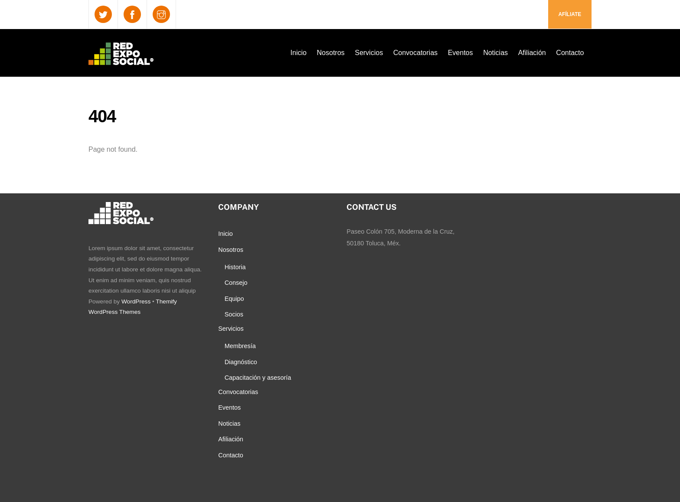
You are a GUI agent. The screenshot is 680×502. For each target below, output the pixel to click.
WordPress (135, 301)
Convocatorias (415, 52)
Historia (235, 267)
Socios (234, 314)
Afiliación (532, 52)
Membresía (240, 345)
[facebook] (132, 14)
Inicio (299, 52)
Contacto (570, 52)
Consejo (236, 282)
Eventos (460, 52)
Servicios (369, 52)
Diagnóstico (241, 362)
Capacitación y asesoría (258, 377)
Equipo (234, 298)
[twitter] (103, 14)
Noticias (495, 52)
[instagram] (161, 14)
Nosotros (331, 52)
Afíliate (569, 14)
